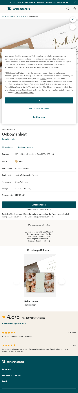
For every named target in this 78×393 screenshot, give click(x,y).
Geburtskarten (21, 16)
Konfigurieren (39, 117)
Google (43, 78)
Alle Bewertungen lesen (13, 323)
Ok (39, 100)
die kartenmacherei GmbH (19, 8)
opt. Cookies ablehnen (39, 109)
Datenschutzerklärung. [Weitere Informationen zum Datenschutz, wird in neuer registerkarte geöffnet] (24, 92)
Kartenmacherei (8, 16)
